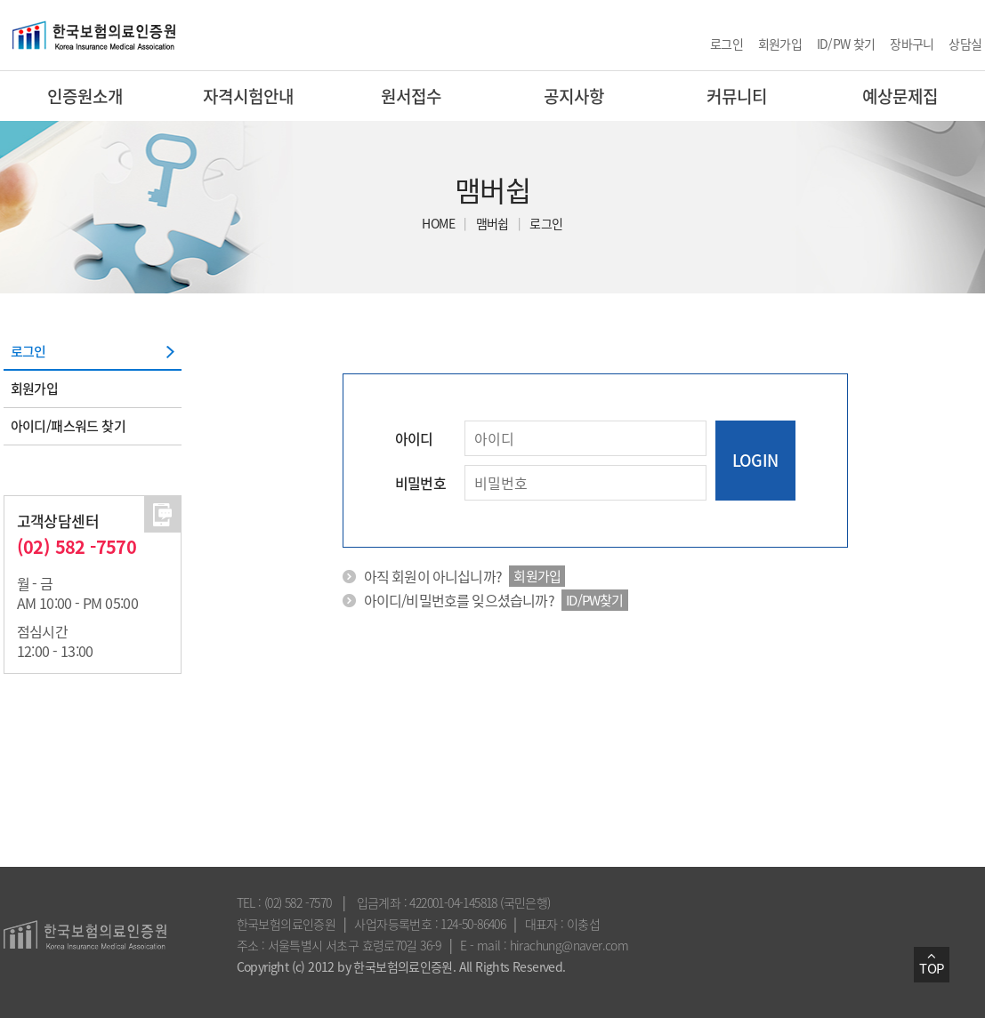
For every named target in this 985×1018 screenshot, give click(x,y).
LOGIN (755, 460)
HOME (438, 223)
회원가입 (780, 43)
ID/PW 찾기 (846, 43)
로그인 (726, 43)
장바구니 (912, 43)
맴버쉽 (492, 223)
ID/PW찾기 (594, 600)
